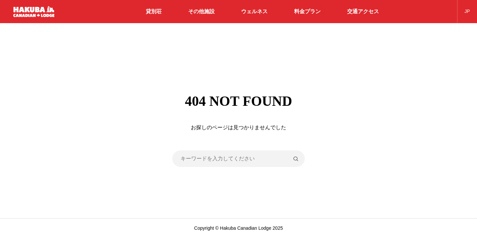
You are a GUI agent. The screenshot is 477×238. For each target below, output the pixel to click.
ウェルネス (254, 11)
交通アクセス (363, 11)
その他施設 (201, 11)
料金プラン (307, 11)
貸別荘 (154, 11)
